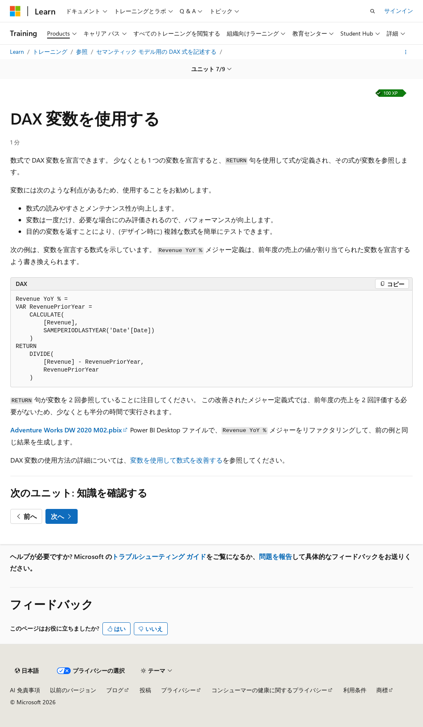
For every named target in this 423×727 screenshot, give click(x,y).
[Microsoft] (15, 11)
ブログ (115, 690)
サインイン (398, 10)
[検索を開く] (372, 11)
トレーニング (51, 51)
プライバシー (178, 690)
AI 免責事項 (25, 690)
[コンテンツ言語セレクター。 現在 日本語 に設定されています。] (27, 670)
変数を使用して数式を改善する (176, 460)
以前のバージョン (73, 690)
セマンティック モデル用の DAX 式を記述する (157, 51)
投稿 (145, 690)
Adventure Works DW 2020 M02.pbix (66, 429)
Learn (18, 51)
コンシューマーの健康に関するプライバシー (269, 690)
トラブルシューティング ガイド (159, 556)
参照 (82, 51)
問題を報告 (275, 556)
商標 (382, 690)
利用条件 (354, 690)
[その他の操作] (406, 52)
